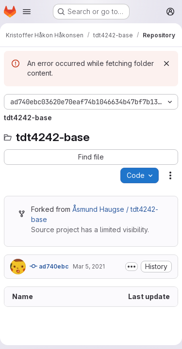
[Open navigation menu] (26, 11)
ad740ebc (49, 266)
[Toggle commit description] (131, 266)
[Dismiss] (166, 63)
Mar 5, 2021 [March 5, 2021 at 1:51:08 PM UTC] (89, 266)
